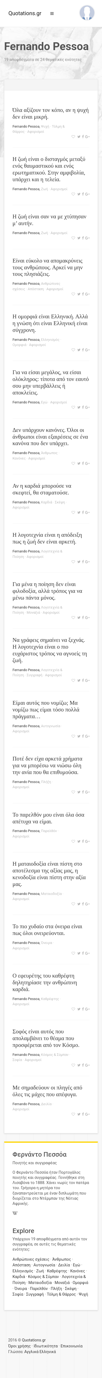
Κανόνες (19, 458)
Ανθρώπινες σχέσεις (31, 1259)
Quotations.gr (24, 13)
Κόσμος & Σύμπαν (55, 1055)
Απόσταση (36, 289)
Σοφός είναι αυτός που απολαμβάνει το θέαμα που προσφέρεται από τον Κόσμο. (46, 1038)
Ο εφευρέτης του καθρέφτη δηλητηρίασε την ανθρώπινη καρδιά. (45, 982)
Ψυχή (45, 126)
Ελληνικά (47, 1352)
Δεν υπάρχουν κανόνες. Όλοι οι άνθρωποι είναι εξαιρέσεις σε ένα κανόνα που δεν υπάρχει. (50, 437)
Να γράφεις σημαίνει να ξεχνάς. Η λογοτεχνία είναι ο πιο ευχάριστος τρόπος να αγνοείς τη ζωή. (50, 650)
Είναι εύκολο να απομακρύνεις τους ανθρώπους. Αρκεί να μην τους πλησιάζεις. (48, 267)
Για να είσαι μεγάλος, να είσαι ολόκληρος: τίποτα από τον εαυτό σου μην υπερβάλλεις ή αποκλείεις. (51, 382)
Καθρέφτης (50, 999)
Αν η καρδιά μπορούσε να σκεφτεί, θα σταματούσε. (42, 489)
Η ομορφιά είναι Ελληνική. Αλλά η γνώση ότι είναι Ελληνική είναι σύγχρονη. (50, 323)
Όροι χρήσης (19, 1346)
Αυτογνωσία (50, 726)
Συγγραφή (34, 675)
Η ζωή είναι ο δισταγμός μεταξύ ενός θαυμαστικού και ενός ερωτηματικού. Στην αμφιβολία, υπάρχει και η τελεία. (49, 169)
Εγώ (44, 402)
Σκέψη (60, 502)
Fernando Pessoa (26, 126)
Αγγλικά (31, 1352)
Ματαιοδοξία (51, 894)
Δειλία (46, 1104)
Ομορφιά (19, 345)
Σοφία (17, 1060)
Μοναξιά (33, 612)
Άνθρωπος (49, 453)
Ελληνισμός (50, 340)
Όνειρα (46, 943)
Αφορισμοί (35, 132)
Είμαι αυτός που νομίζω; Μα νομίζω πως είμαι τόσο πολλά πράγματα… (46, 709)
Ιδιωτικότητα (46, 1346)
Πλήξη (46, 782)
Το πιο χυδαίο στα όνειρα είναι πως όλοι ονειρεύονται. (47, 929)
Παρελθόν (49, 831)
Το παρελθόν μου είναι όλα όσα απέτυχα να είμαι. (48, 817)
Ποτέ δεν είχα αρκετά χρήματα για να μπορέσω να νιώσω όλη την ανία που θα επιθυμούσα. (47, 765)
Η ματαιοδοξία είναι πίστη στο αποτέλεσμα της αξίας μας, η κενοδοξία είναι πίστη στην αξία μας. (49, 874)
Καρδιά (46, 502)
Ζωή (44, 189)
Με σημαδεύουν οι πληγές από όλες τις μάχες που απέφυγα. (47, 1090)
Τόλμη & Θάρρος (61, 1294)
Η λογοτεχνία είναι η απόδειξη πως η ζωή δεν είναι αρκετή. (47, 538)
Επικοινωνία (72, 1346)
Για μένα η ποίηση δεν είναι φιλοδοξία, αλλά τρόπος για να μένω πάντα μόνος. (47, 591)
